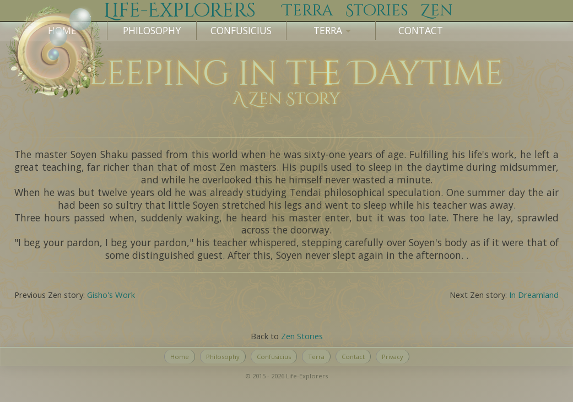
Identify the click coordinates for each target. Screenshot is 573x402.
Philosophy (152, 30)
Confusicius (241, 30)
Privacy (392, 356)
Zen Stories (302, 335)
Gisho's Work (111, 294)
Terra (316, 356)
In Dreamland (534, 294)
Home (179, 356)
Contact (420, 30)
